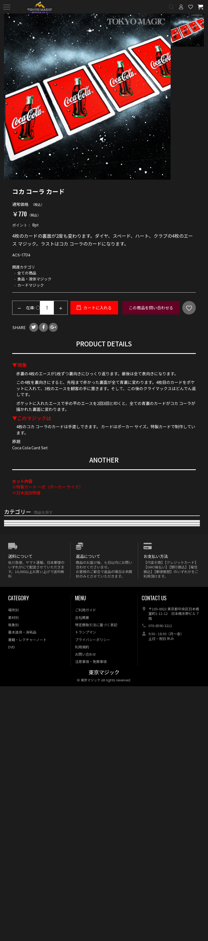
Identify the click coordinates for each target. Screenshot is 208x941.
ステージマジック (20, 601)
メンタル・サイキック (24, 650)
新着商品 (12, 526)
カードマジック (18, 563)
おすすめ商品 (16, 551)
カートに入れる (97, 307)
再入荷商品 (14, 538)
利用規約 (82, 901)
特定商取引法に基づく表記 (96, 879)
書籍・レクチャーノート (27, 894)
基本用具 (12, 712)
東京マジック (104, 927)
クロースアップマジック (26, 588)
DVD (8, 688)
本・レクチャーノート (24, 700)
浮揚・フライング (20, 638)
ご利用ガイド (85, 864)
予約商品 (12, 775)
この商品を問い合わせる (151, 307)
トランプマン (85, 886)
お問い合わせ (85, 909)
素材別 (13, 872)
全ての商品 (14, 750)
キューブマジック (20, 613)
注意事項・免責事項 (91, 916)
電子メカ (12, 663)
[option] (87, 97)
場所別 (13, 864)
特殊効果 (12, 675)
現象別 (13, 879)
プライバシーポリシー (92, 894)
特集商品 (12, 737)
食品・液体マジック (22, 625)
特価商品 (12, 762)
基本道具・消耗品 (22, 886)
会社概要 (82, 872)
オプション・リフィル (24, 725)
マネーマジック (18, 576)
